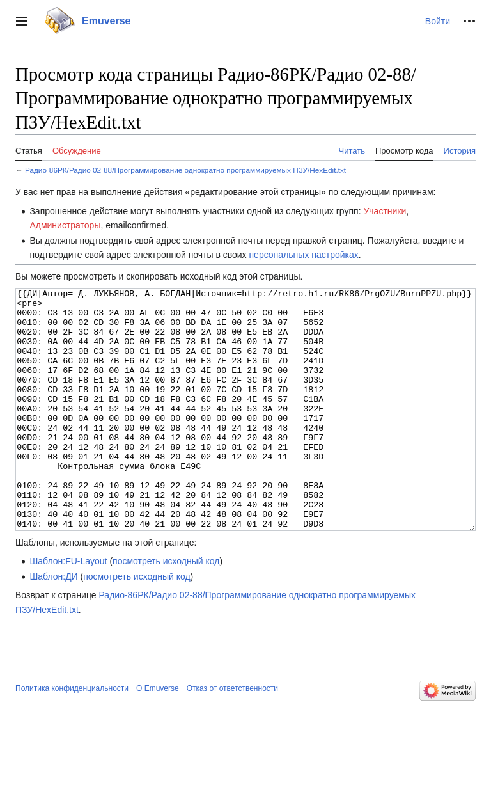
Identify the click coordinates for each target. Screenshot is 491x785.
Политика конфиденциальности (72, 736)
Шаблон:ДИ (53, 624)
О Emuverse (157, 736)
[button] (22, 21)
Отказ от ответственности (232, 736)
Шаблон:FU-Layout (68, 609)
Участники (384, 211)
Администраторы (64, 225)
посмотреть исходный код (166, 609)
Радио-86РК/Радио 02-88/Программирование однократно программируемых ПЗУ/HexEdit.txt (185, 170)
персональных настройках (304, 255)
